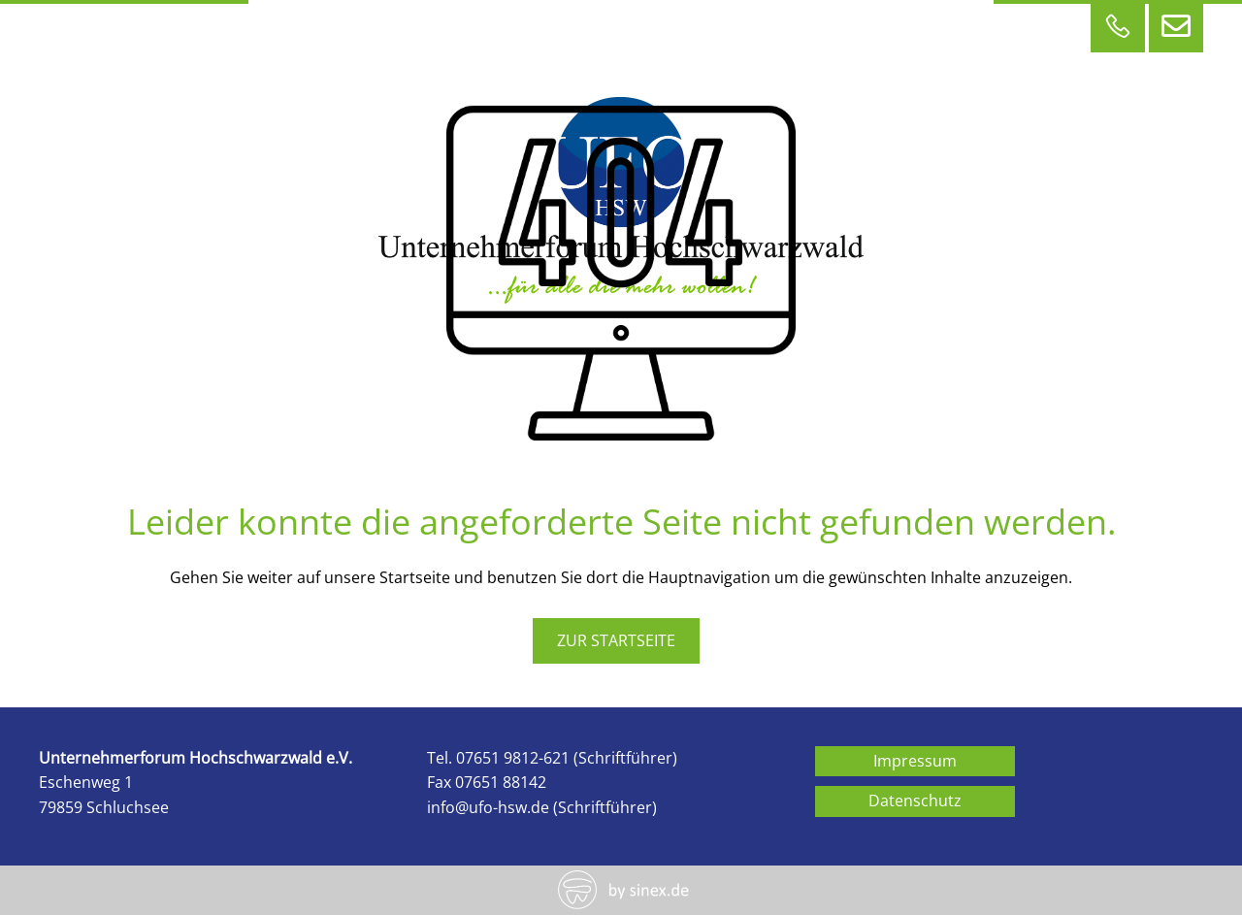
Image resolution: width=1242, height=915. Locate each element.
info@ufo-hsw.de (488, 807)
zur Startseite (616, 640)
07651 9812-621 (513, 757)
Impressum (915, 760)
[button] (42, 872)
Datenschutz (915, 800)
